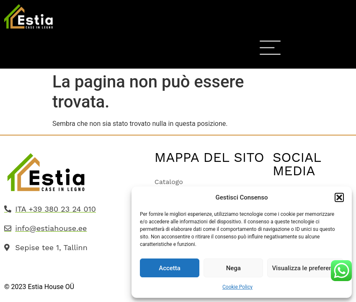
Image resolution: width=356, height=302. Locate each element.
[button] (339, 197)
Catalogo (169, 182)
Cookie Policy (237, 287)
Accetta (170, 268)
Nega (233, 268)
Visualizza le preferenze (305, 268)
